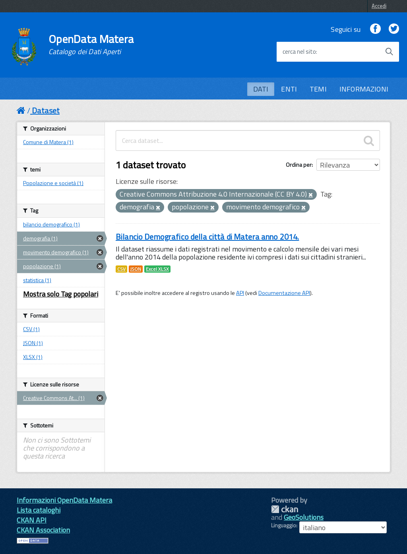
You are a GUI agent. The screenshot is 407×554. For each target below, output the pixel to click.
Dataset (46, 110)
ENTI (289, 89)
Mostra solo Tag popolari (60, 294)
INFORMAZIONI (363, 89)
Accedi (379, 6)
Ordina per (299, 164)
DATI (261, 89)
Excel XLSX (157, 269)
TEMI (318, 89)
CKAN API (32, 520)
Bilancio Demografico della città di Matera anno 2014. (207, 236)
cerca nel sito (299, 52)
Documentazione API (284, 293)
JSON (135, 269)
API (240, 293)
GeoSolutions (304, 517)
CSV (121, 269)
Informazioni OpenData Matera (64, 500)
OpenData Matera (91, 44)
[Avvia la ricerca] (389, 52)
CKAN (284, 509)
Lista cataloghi (38, 510)
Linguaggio (283, 525)
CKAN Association (43, 530)
